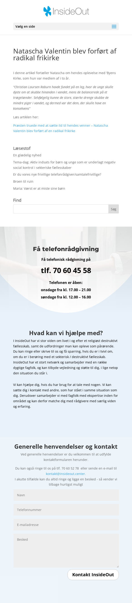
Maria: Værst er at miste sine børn (39, 188)
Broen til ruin (23, 181)
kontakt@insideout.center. (66, 474)
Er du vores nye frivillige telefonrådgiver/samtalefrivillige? (57, 174)
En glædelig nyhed (27, 155)
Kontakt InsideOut (93, 575)
